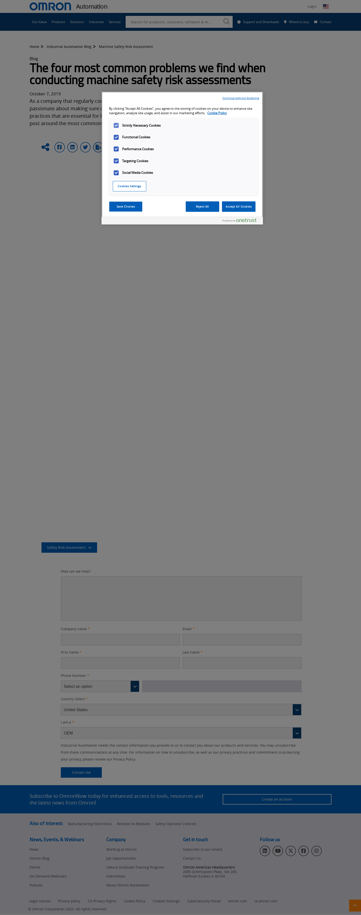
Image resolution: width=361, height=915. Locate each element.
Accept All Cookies (239, 206)
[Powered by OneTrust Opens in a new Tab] (241, 221)
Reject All (202, 206)
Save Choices (126, 206)
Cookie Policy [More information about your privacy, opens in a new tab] (217, 113)
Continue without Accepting (240, 98)
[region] (182, 158)
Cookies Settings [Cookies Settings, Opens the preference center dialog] (129, 186)
